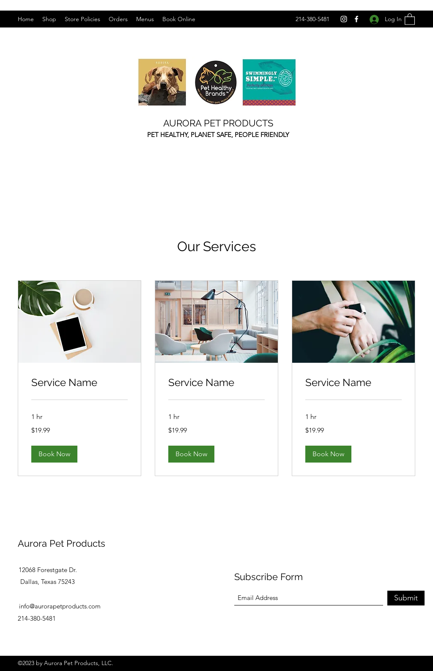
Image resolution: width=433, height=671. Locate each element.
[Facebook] (356, 19)
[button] (410, 19)
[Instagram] (344, 19)
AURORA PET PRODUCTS (218, 123)
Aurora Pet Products (61, 543)
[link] (79, 382)
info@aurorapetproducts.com (60, 606)
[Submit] (406, 598)
